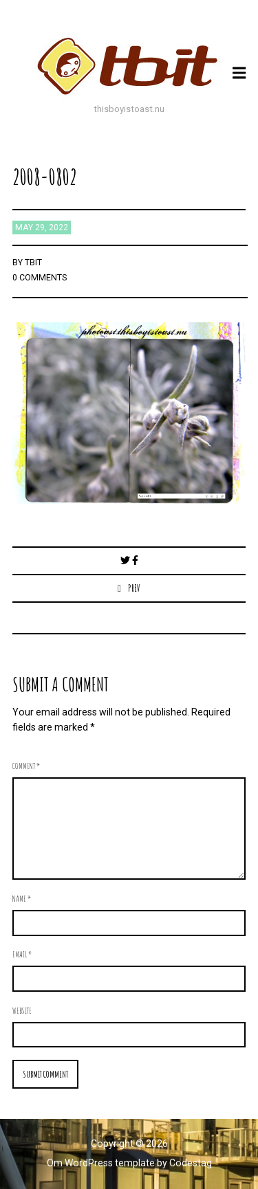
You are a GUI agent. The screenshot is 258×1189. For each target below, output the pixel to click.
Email (22, 953)
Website (22, 1010)
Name (21, 898)
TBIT (33, 262)
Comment (26, 765)
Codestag (190, 1162)
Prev (134, 588)
